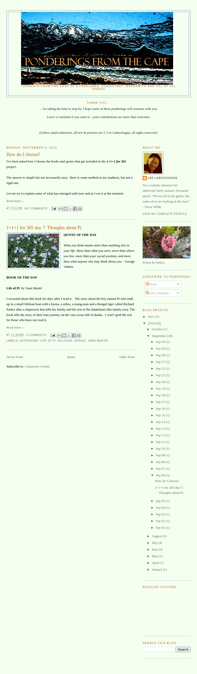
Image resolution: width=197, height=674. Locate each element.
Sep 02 (161, 521)
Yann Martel (98, 340)
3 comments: (37, 335)
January (157, 569)
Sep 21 (161, 375)
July (155, 543)
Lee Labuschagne (163, 178)
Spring (80, 340)
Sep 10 (161, 448)
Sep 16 (161, 408)
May (155, 556)
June (155, 549)
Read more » (14, 201)
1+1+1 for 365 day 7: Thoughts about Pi (43, 227)
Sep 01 (161, 527)
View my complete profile (165, 214)
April (156, 563)
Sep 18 (161, 395)
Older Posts (127, 357)
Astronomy (28, 340)
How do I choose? (23, 154)
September (159, 336)
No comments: (37, 208)
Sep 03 (161, 514)
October (157, 329)
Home (71, 357)
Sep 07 (161, 468)
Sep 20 (161, 382)
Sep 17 (161, 402)
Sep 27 (161, 362)
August (157, 536)
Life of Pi (48, 340)
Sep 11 (161, 442)
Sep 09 (161, 455)
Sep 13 (161, 428)
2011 (151, 317)
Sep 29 (161, 348)
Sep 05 (161, 501)
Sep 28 (161, 355)
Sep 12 (161, 435)
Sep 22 (161, 368)
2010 (151, 323)
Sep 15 (161, 415)
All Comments (157, 293)
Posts (151, 284)
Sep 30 (161, 342)
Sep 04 (161, 507)
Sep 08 (161, 462)
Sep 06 (161, 475)
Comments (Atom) (37, 366)
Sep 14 (161, 422)
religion (65, 340)
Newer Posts (14, 357)
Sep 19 (161, 388)
